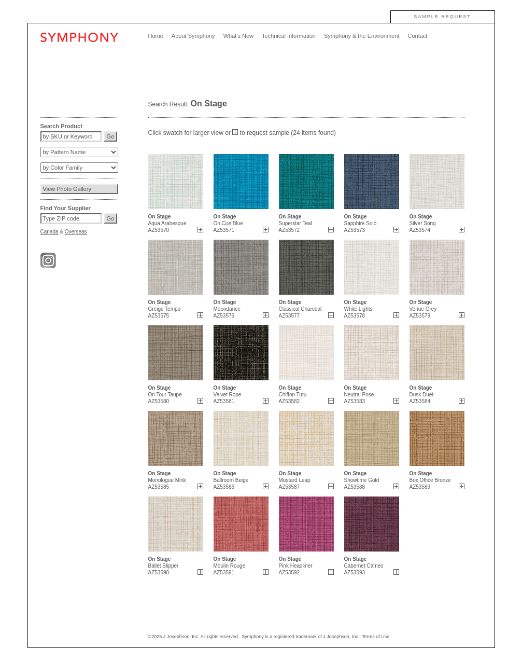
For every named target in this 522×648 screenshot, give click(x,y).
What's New (238, 36)
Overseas (76, 232)
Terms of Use (375, 636)
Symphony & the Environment (362, 36)
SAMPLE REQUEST (442, 16)
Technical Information (289, 36)
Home (155, 36)
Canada (49, 232)
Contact (417, 36)
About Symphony (193, 36)
